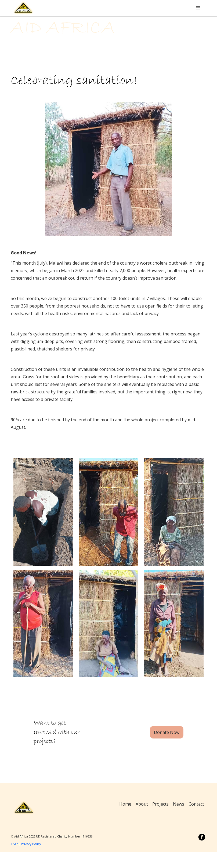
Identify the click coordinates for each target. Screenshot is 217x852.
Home (125, 804)
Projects (160, 804)
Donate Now (166, 732)
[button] (198, 8)
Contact (196, 804)
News (178, 804)
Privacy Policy (31, 844)
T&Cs (14, 844)
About (142, 804)
